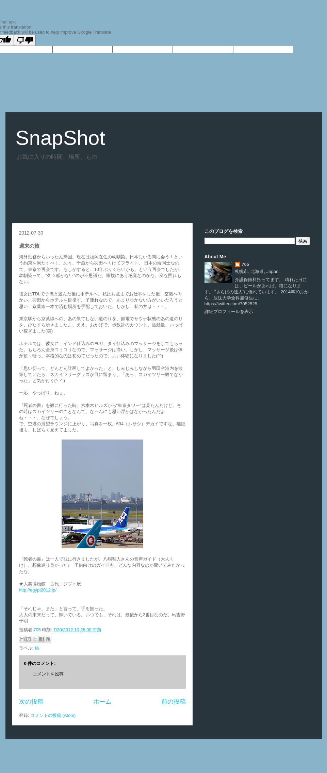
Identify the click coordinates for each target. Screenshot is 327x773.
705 (37, 629)
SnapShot (60, 137)
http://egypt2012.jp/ (38, 589)
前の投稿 (173, 701)
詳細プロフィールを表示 (229, 311)
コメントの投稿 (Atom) (53, 715)
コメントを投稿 (48, 673)
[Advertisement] (136, 189)
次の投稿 (31, 701)
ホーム (102, 701)
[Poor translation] (25, 40)
